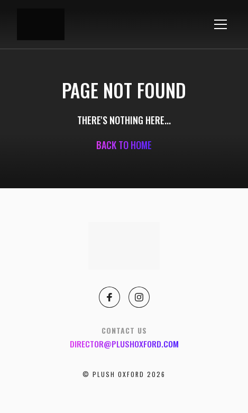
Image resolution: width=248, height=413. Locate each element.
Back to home (124, 144)
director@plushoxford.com (124, 343)
